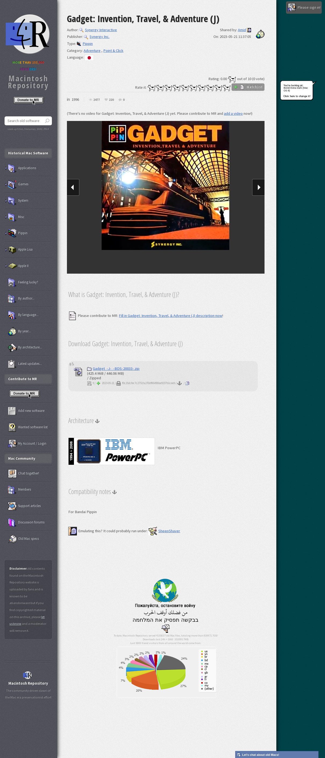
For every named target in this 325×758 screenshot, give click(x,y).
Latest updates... (25, 364)
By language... (23, 315)
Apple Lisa (20, 249)
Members (19, 489)
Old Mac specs (23, 539)
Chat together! (23, 473)
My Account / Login (27, 443)
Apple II (18, 266)
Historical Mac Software (28, 153)
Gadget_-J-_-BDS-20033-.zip (113, 368)
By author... (21, 298)
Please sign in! (303, 7)
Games (18, 184)
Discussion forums (26, 522)
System (18, 200)
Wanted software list (28, 427)
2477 (96, 100)
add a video (233, 113)
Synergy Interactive (98, 29)
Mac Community (21, 458)
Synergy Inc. (96, 36)
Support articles (24, 506)
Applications (22, 168)
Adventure (92, 50)
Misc (16, 217)
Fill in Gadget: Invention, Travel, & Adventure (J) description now (170, 315)
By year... (19, 331)
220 (111, 100)
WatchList (248, 86)
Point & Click (113, 50)
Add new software (26, 411)
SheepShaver (164, 530)
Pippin (85, 43)
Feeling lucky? (23, 282)
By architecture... (25, 347)
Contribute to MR (22, 379)
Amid (242, 29)
